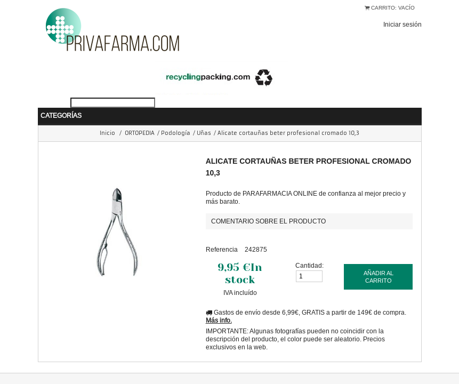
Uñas (204, 117)
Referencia (222, 233)
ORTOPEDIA (140, 117)
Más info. (219, 304)
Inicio (107, 117)
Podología (175, 117)
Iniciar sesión (402, 24)
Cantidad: (309, 249)
